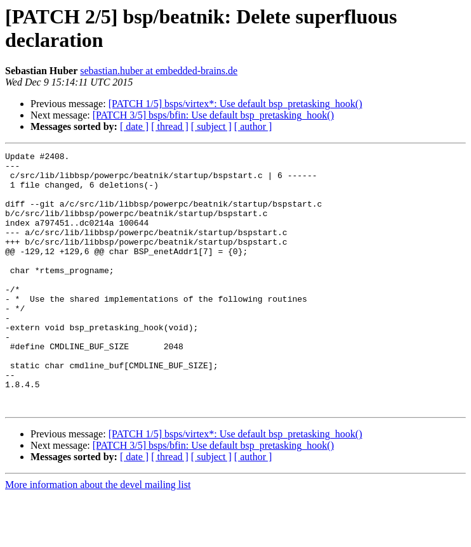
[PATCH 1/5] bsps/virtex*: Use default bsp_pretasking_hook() (235, 103)
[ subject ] (211, 126)
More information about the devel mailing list (97, 536)
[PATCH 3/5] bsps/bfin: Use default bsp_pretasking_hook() (213, 115)
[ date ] (134, 126)
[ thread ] (170, 126)
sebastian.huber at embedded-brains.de (158, 70)
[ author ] (253, 126)
